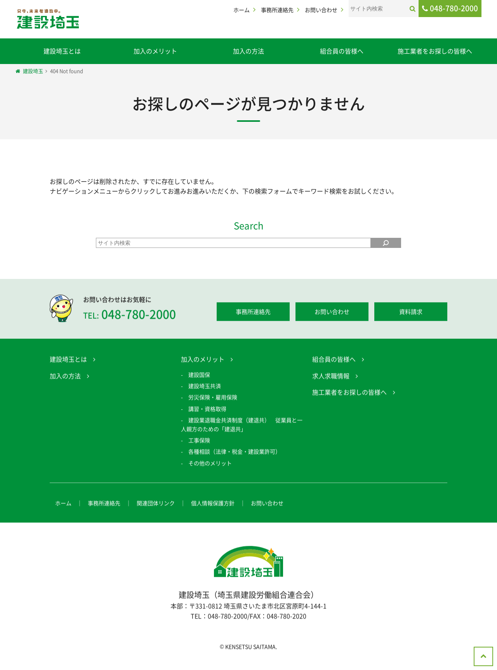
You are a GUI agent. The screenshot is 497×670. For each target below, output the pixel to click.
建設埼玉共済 (204, 387)
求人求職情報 (330, 376)
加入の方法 (248, 50)
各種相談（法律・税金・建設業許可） (234, 453)
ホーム (241, 10)
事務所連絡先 (277, 10)
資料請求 (410, 313)
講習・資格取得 (207, 410)
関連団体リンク (156, 504)
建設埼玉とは (62, 50)
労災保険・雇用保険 (212, 398)
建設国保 (199, 375)
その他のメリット (210, 464)
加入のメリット (155, 50)
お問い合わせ (321, 10)
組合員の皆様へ (341, 50)
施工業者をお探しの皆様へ (435, 50)
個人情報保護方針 (213, 504)
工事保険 (199, 441)
